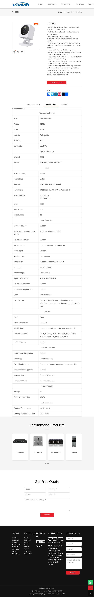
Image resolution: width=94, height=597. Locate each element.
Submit (47, 515)
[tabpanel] (20, 447)
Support (15, 547)
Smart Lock (28, 551)
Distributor (16, 549)
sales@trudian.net (55, 546)
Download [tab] (64, 104)
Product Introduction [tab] (34, 104)
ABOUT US (52, 4)
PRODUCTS (66, 4)
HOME (40, 4)
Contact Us (16, 553)
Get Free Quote (56, 82)
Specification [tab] (51, 104)
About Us (15, 540)
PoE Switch (28, 553)
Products (69, 12)
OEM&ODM (80, 4)
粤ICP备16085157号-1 (47, 588)
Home (60, 12)
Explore (15, 551)
